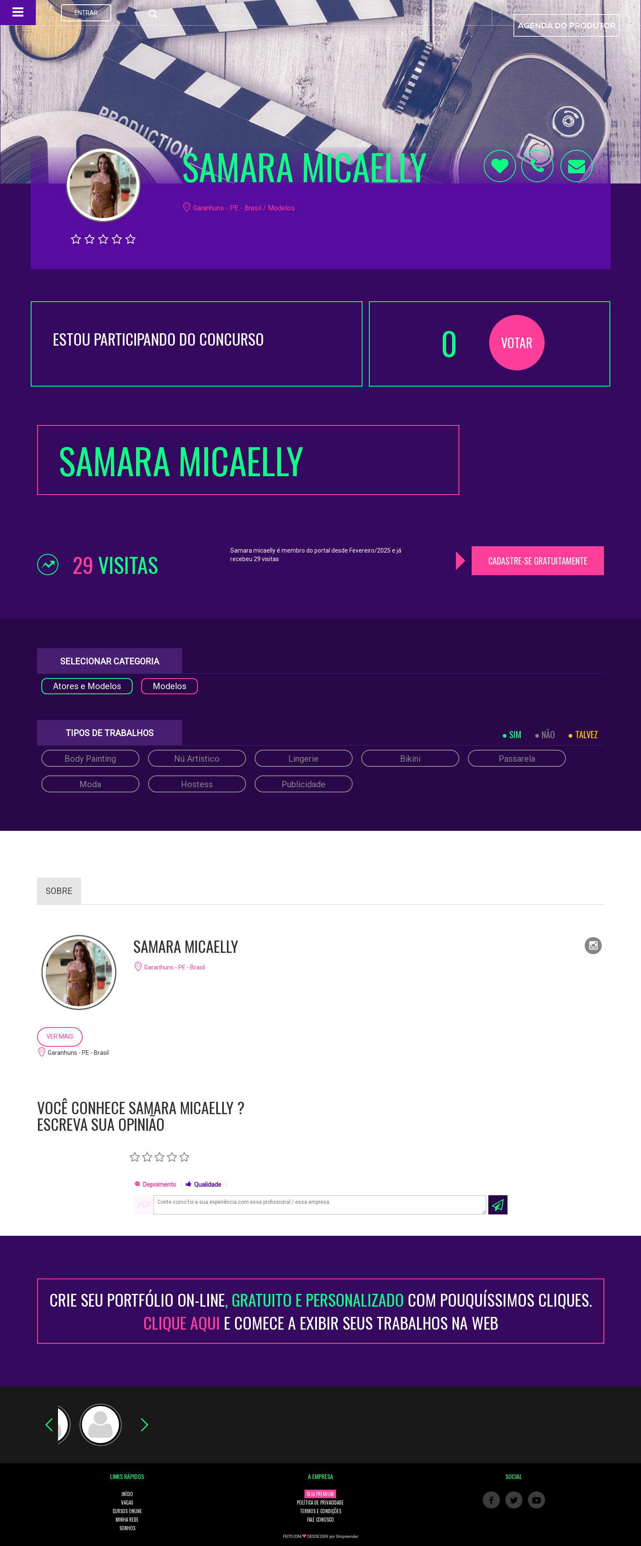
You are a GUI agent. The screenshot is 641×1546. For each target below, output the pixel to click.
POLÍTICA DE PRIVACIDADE (320, 1502)
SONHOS (127, 1528)
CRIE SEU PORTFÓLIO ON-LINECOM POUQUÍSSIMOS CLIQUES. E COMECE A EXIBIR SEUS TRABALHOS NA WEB (320, 1310)
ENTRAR (86, 12)
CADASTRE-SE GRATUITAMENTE (537, 560)
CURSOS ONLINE (127, 1511)
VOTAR (517, 342)
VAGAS (127, 1502)
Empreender (347, 1536)
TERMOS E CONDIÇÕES (320, 1511)
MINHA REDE (127, 1519)
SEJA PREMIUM (320, 1494)
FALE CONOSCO (320, 1519)
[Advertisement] (538, 478)
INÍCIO (127, 1494)
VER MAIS (59, 1036)
